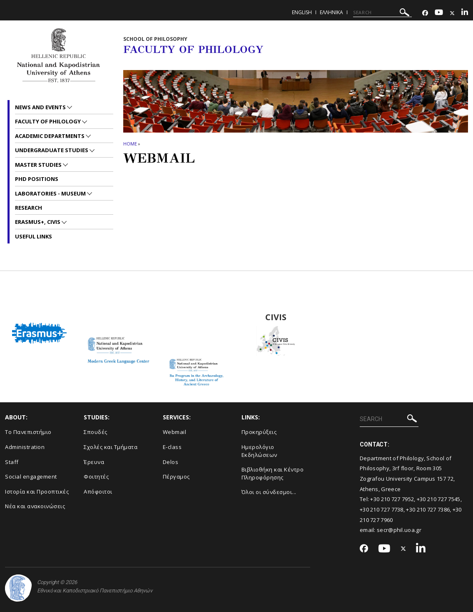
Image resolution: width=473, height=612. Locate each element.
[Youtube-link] (439, 13)
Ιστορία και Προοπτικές (37, 491)
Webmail (175, 432)
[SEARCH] (382, 12)
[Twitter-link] (452, 13)
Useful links (33, 236)
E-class (172, 447)
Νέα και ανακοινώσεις (35, 506)
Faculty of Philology (48, 121)
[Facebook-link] (425, 13)
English (302, 12)
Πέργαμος (176, 476)
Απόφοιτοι (98, 491)
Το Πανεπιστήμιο (28, 432)
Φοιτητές (96, 476)
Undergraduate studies (52, 150)
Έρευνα (94, 462)
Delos (171, 462)
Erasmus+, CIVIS (38, 222)
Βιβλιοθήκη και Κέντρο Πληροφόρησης (272, 473)
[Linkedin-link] (464, 13)
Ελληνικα (331, 12)
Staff (12, 462)
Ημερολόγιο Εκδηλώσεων (259, 451)
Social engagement (31, 476)
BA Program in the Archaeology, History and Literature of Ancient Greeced (197, 317)
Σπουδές (95, 432)
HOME (130, 143)
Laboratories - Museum (51, 193)
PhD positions (36, 179)
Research (28, 207)
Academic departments (50, 136)
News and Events (41, 107)
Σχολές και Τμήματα (110, 447)
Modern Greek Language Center (118, 317)
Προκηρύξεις (259, 432)
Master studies (39, 164)
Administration (25, 447)
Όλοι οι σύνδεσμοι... (268, 492)
